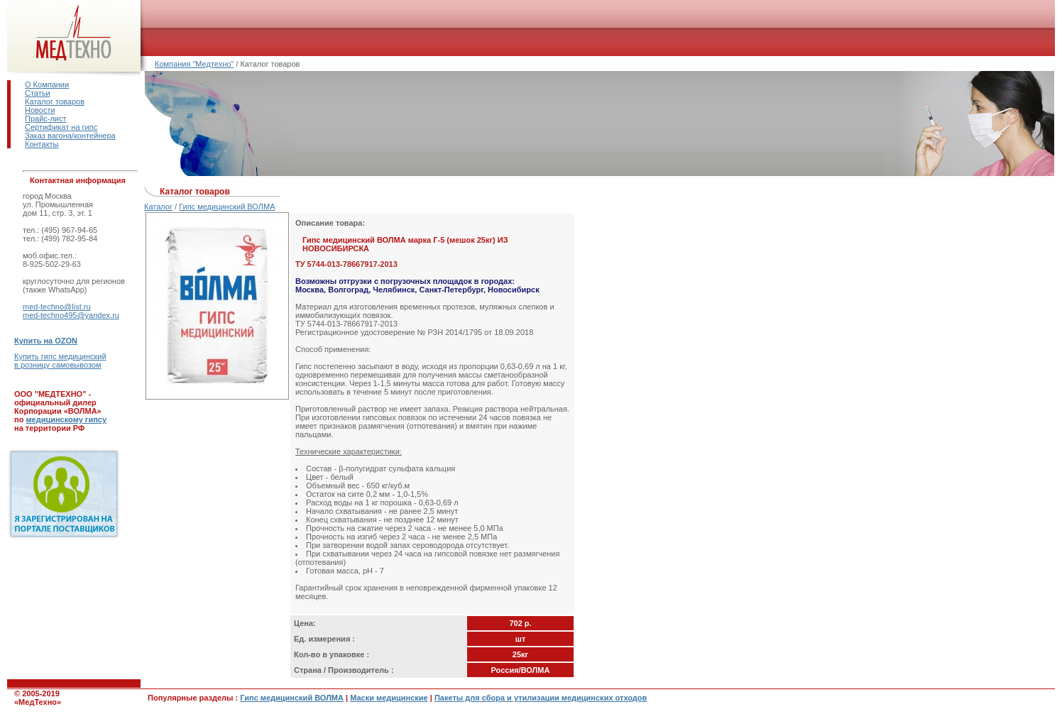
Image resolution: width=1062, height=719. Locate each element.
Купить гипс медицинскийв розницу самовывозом (60, 360)
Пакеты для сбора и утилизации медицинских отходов (540, 697)
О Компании (47, 84)
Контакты (42, 144)
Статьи (37, 93)
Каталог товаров (54, 101)
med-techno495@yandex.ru (71, 315)
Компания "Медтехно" (194, 64)
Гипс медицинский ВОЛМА (227, 206)
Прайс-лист (46, 118)
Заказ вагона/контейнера (70, 135)
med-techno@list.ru (57, 306)
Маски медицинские (389, 697)
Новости (40, 110)
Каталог (158, 206)
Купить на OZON (45, 340)
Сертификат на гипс (61, 127)
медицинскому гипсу (66, 419)
